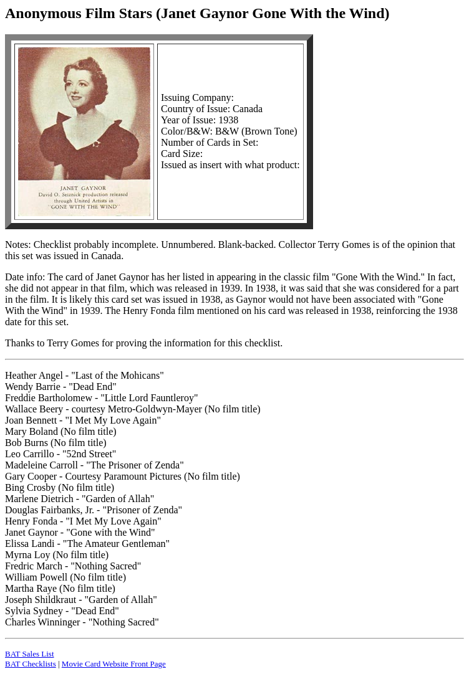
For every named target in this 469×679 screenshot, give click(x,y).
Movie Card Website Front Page (114, 663)
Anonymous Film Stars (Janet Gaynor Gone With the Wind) (197, 13)
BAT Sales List (29, 653)
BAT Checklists (30, 663)
